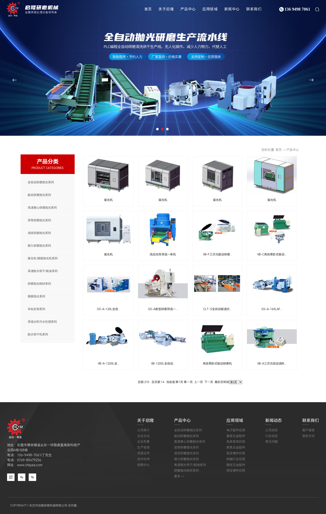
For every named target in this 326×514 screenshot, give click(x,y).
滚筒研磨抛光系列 (39, 220)
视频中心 (143, 465)
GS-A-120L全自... (108, 309)
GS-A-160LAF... (271, 309)
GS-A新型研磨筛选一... (163, 309)
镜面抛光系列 (36, 296)
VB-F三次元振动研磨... (217, 254)
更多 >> (179, 476)
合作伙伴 (143, 459)
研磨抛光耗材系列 (39, 283)
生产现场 (143, 447)
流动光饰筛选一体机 (163, 254)
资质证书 (143, 453)
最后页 (219, 382)
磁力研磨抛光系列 (39, 245)
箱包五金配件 (235, 465)
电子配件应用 (235, 430)
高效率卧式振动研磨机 (217, 363)
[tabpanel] (163, 68)
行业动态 (271, 436)
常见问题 (271, 441)
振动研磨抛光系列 (39, 195)
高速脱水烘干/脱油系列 (43, 271)
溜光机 (108, 200)
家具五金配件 (235, 447)
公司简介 (143, 430)
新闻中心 (232, 9)
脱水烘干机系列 (38, 334)
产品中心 (188, 9)
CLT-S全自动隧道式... (217, 309)
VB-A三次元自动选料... (271, 363)
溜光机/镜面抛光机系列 (43, 258)
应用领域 (210, 9)
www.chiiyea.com (29, 465)
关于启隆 (166, 9)
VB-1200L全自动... (163, 363)
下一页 (208, 382)
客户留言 (308, 430)
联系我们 (254, 9)
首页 (148, 9)
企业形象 (143, 441)
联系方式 (308, 436)
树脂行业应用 (235, 459)
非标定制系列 (36, 309)
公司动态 (271, 430)
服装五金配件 (235, 436)
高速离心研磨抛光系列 (42, 207)
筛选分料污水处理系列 (42, 321)
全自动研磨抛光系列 (41, 182)
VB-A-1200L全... (108, 363)
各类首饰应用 (235, 441)
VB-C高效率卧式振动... (271, 254)
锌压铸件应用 (235, 470)
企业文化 (143, 436)
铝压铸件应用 (235, 453)
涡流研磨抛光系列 (39, 233)
